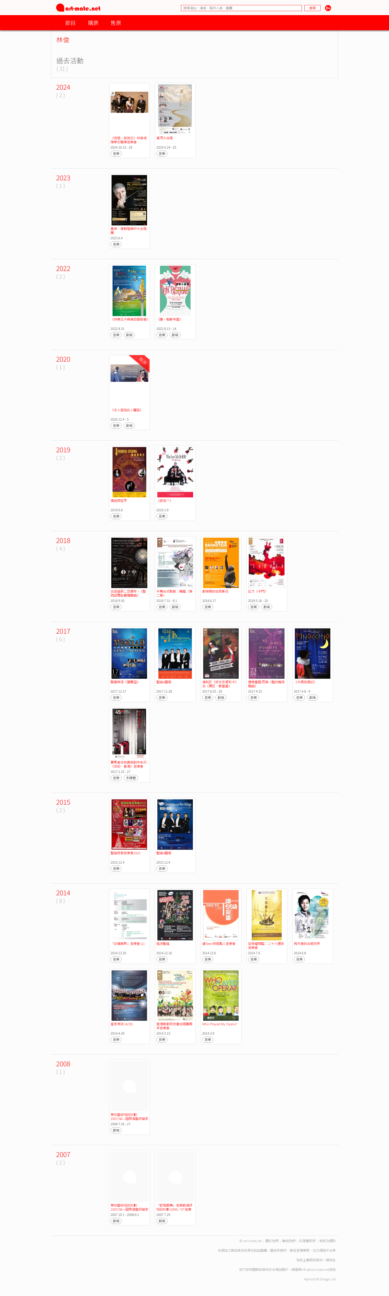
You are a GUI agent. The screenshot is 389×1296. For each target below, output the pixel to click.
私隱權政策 (307, 1240)
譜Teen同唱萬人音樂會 (218, 943)
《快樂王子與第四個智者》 (130, 319)
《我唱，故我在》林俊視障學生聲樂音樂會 (129, 139)
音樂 (116, 153)
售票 (116, 22)
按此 (332, 1259)
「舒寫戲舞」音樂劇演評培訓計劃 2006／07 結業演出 (174, 1209)
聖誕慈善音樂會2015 (126, 852)
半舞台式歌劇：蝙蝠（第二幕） (174, 593)
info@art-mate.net (315, 1269)
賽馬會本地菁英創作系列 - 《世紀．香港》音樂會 (130, 764)
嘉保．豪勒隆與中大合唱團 (129, 230)
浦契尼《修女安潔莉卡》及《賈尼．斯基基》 (220, 683)
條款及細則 (327, 1240)
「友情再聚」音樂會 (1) (128, 943)
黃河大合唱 (164, 137)
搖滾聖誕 (162, 943)
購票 (93, 22)
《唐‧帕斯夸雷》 (169, 319)
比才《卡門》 (258, 591)
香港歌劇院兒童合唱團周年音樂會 (174, 1025)
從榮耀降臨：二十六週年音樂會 (266, 945)
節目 (70, 22)
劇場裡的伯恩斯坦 (215, 591)
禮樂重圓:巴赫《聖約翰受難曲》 (266, 683)
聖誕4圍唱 (163, 681)
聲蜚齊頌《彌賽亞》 (126, 681)
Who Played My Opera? (219, 1023)
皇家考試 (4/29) (122, 1023)
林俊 (62, 39)
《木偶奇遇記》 (305, 681)
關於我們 (271, 1240)
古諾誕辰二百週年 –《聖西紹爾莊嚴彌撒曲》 (128, 593)
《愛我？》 (164, 500)
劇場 (129, 334)
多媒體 (131, 777)
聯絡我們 (288, 1240)
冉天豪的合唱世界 (307, 943)
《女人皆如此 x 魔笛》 (127, 409)
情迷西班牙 (119, 500)
